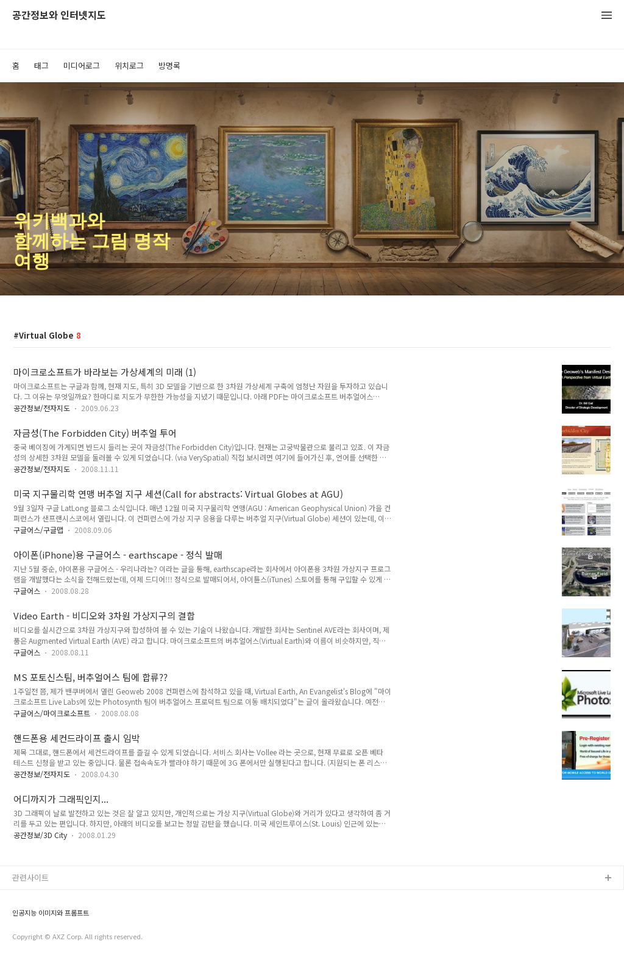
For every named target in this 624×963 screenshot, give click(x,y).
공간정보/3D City (40, 835)
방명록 (169, 65)
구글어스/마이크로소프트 (51, 713)
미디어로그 (81, 65)
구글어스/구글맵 (38, 529)
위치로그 (129, 65)
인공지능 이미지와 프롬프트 (50, 913)
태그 (41, 65)
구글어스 (26, 590)
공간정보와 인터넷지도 (59, 15)
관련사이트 (30, 877)
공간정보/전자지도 (41, 408)
